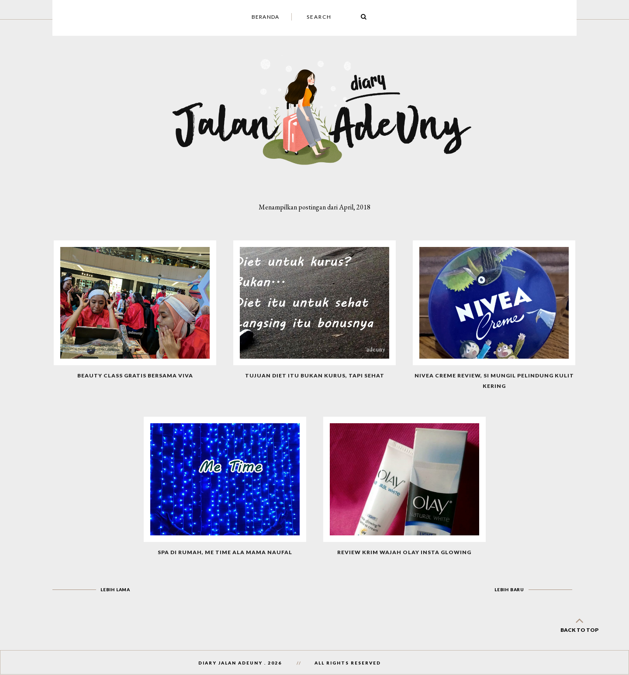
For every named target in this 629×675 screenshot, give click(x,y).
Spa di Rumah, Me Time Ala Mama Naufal (225, 552)
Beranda (265, 17)
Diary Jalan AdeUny (230, 662)
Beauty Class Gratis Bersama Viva (135, 375)
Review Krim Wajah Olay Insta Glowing (404, 552)
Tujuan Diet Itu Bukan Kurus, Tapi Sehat (314, 375)
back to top (579, 623)
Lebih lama (115, 589)
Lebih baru (509, 589)
